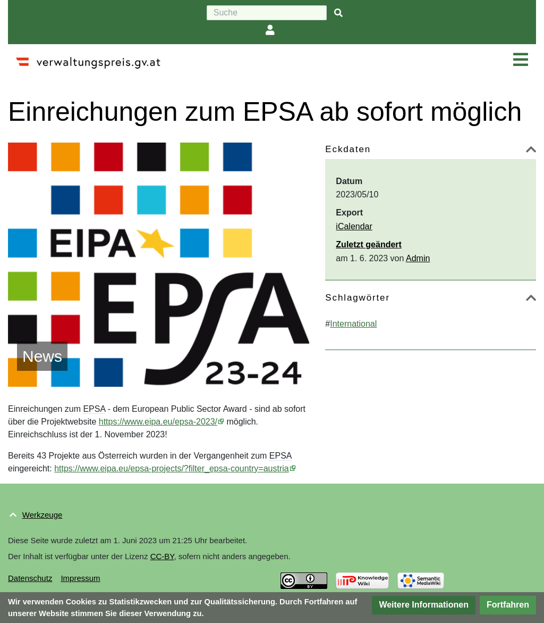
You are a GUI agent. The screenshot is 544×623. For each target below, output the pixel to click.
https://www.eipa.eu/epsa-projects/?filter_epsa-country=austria (171, 468)
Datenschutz (30, 578)
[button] (531, 151)
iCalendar (354, 226)
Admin (418, 258)
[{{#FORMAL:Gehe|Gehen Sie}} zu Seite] (338, 13)
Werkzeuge (42, 514)
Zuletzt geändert (369, 244)
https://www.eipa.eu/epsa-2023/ (158, 421)
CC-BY (162, 556)
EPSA (94, 408)
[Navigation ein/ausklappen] (520, 60)
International (353, 323)
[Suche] (267, 12)
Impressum (80, 578)
